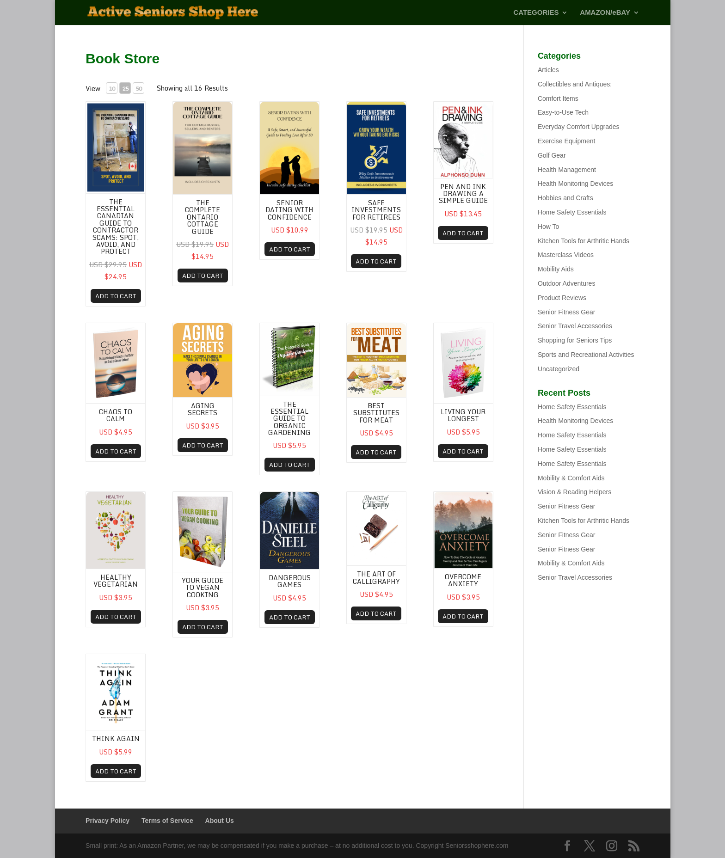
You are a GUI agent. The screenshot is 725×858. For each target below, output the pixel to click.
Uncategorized (558, 369)
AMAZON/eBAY (605, 12)
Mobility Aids (556, 269)
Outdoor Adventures (567, 283)
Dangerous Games (290, 581)
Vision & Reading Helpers (574, 492)
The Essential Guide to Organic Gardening (289, 418)
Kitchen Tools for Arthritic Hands (583, 241)
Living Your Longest (463, 415)
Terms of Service (167, 820)
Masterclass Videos (566, 254)
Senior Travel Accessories (575, 326)
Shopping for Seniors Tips (575, 340)
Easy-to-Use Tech (563, 112)
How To (548, 226)
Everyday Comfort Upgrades (579, 126)
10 (112, 88)
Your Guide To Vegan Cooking (202, 587)
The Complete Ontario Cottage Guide (202, 217)
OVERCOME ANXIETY (463, 580)
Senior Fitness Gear (567, 312)
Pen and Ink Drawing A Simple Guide (463, 193)
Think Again (116, 738)
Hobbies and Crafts (565, 198)
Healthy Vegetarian (115, 580)
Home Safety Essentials (572, 212)
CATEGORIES (536, 12)
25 (125, 88)
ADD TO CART (115, 296)
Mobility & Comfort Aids (571, 478)
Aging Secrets (202, 409)
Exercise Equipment (567, 141)
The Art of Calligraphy (376, 577)
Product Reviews (562, 297)
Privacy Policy (107, 820)
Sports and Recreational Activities (586, 354)
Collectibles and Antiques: (575, 84)
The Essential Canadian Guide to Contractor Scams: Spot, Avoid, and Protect (115, 226)
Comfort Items (558, 98)
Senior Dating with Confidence (289, 209)
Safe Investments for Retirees (376, 209)
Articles (548, 70)
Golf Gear (552, 155)
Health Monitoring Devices (575, 183)
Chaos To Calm (115, 415)
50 (138, 88)
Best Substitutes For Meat (376, 412)
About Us (219, 820)
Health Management (567, 169)
